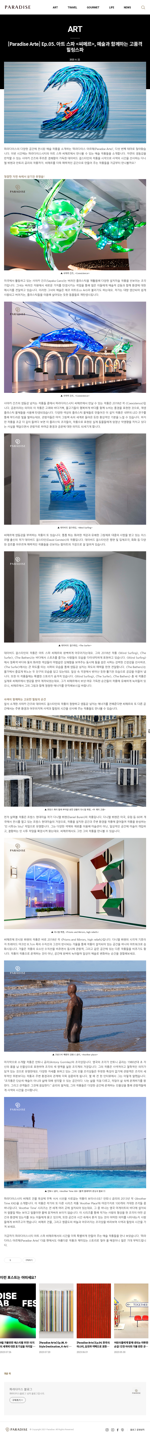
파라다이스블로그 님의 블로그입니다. (27, 1393)
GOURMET (93, 7)
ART (55, 7)
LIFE (111, 7)
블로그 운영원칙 (137, 1429)
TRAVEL (72, 7)
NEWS (127, 7)
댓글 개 (7, 1373)
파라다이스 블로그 (21, 1389)
